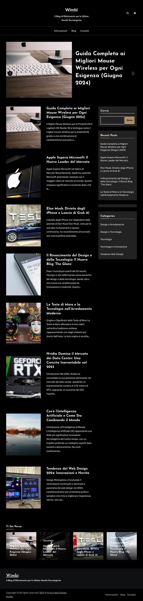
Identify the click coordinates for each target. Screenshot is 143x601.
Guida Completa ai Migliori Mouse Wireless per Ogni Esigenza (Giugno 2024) (100, 68)
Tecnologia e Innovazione (113, 246)
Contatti (84, 30)
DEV (42, 592)
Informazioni (60, 30)
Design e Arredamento (112, 224)
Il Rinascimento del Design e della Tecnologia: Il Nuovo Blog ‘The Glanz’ (69, 260)
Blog (73, 30)
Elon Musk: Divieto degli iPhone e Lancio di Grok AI (88, 552)
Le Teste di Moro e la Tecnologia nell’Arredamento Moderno (69, 309)
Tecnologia (106, 239)
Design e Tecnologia (110, 232)
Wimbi (71, 9)
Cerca (104, 110)
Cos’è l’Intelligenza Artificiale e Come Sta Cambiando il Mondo (64, 416)
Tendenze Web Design (111, 254)
